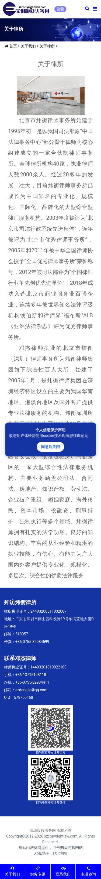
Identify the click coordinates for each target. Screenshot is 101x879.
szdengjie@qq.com (31, 690)
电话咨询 (88, 871)
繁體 (60, 9)
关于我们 (28, 46)
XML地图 (42, 853)
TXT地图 (60, 853)
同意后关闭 (50, 447)
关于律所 (47, 46)
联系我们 (63, 871)
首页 (13, 46)
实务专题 (37, 871)
